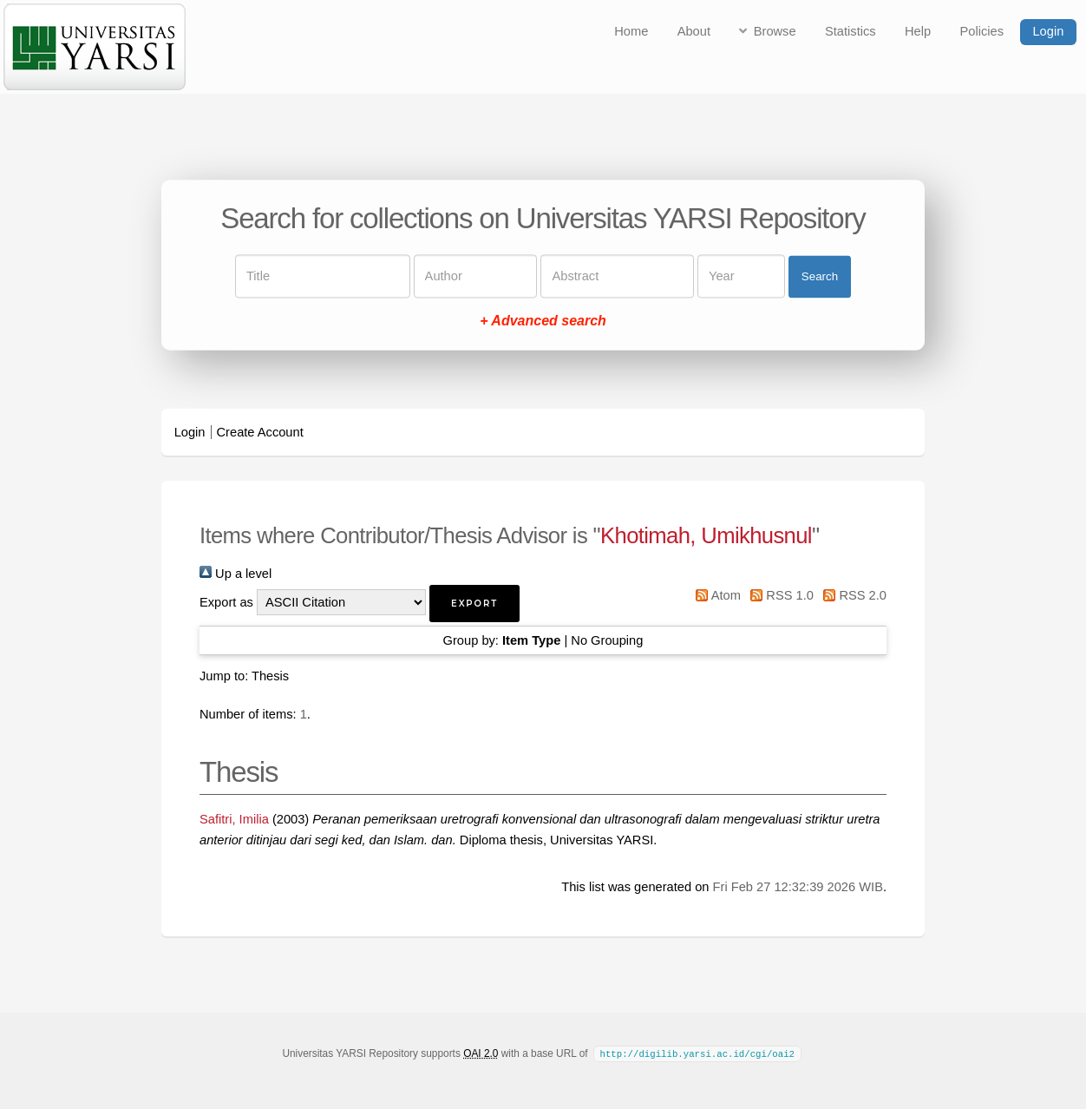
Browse (775, 31)
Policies (982, 31)
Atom (715, 595)
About (693, 31)
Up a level (236, 574)
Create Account (260, 432)
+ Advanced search (543, 321)
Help (918, 31)
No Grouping (607, 640)
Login (1047, 31)
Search (819, 276)
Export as (226, 602)
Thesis (270, 676)
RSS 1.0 (779, 595)
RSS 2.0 (851, 595)
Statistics (850, 31)
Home (631, 31)
